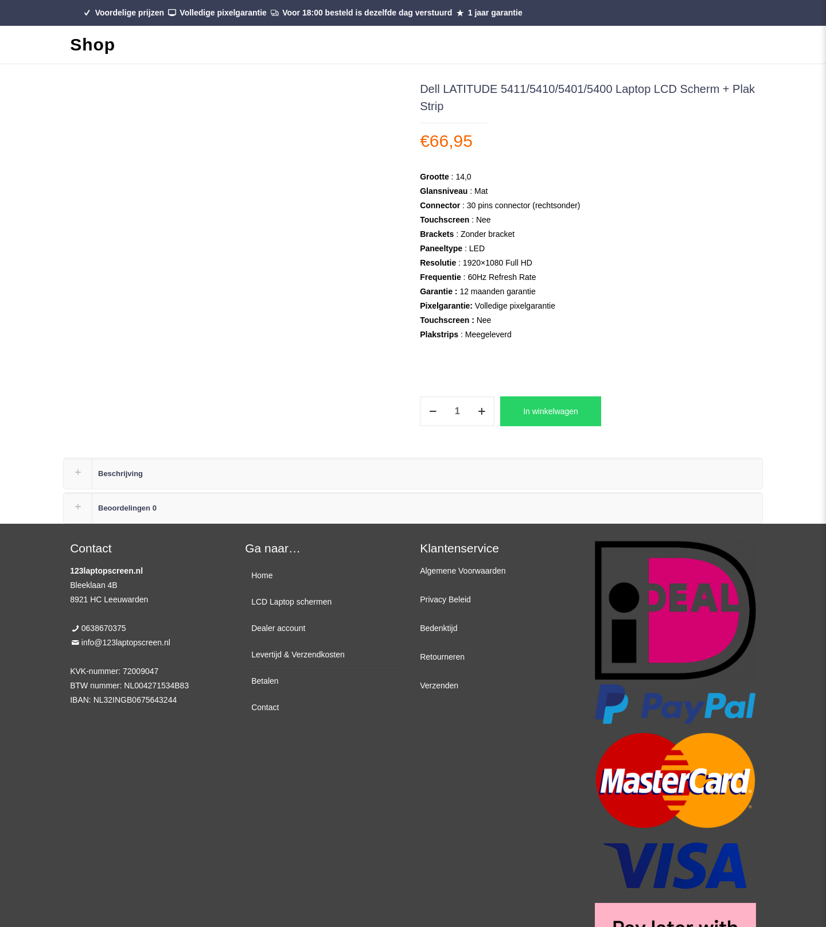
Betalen (264, 680)
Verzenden (439, 685)
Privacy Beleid (445, 599)
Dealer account (278, 628)
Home (261, 575)
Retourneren (442, 656)
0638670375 (103, 628)
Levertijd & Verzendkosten (298, 654)
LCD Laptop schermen (291, 601)
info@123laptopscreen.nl (125, 642)
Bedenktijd (438, 628)
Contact (265, 707)
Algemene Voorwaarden (462, 570)
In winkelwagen (550, 411)
